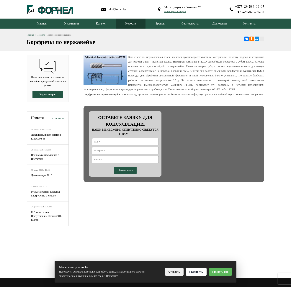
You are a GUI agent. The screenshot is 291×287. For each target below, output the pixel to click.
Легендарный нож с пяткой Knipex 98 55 (46, 136)
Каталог (101, 23)
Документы (219, 23)
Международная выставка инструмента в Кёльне (45, 193)
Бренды (160, 23)
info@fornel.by (117, 9)
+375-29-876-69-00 (249, 12)
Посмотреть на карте (175, 11)
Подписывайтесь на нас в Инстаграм (45, 157)
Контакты (249, 23)
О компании (71, 23)
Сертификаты (190, 23)
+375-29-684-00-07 (249, 6)
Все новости (57, 118)
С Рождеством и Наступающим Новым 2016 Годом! (46, 216)
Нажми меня (125, 170)
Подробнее (112, 276)
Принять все (220, 271)
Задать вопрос (47, 94)
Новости (130, 23)
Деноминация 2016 (41, 175)
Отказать (174, 271)
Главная (42, 23)
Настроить (196, 271)
